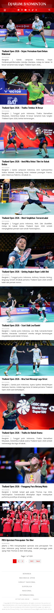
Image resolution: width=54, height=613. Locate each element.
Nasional (27, 591)
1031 (31, 561)
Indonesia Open (27, 578)
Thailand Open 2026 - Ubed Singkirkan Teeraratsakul (25, 218)
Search (36, 599)
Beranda (27, 574)
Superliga (27, 586)
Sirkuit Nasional (27, 582)
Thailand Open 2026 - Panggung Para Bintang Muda (24, 486)
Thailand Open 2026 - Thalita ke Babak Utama (22, 433)
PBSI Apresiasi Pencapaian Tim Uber (18, 540)
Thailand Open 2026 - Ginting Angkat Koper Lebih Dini (25, 271)
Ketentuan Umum (22, 599)
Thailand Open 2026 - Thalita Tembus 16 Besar (22, 108)
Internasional (27, 595)
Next (38, 561)
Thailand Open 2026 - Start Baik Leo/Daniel (21, 325)
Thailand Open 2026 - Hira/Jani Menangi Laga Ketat (24, 379)
